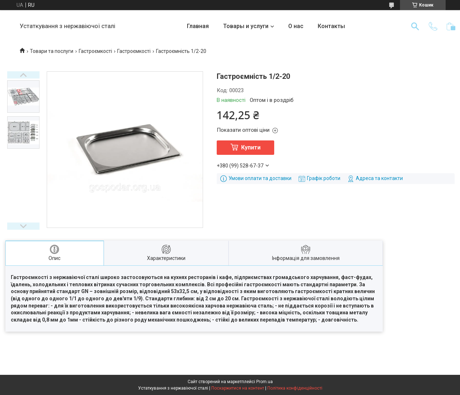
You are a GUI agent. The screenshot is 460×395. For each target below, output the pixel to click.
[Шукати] (415, 26)
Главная (198, 26)
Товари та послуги (51, 51)
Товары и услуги (245, 26)
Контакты (331, 26)
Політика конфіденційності (294, 388)
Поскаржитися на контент (237, 388)
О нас (295, 26)
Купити (251, 147)
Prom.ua (264, 381)
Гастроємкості (95, 51)
